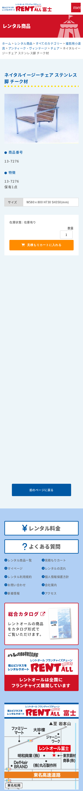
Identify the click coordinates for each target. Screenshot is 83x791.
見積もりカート (55, 560)
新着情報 (14, 593)
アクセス (51, 593)
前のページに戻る (41, 490)
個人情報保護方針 (57, 577)
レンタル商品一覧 (20, 560)
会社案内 (51, 585)
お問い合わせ (17, 585)
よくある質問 (41, 547)
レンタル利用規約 (20, 577)
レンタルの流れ (55, 568)
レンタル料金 (41, 528)
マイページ (15, 568)
